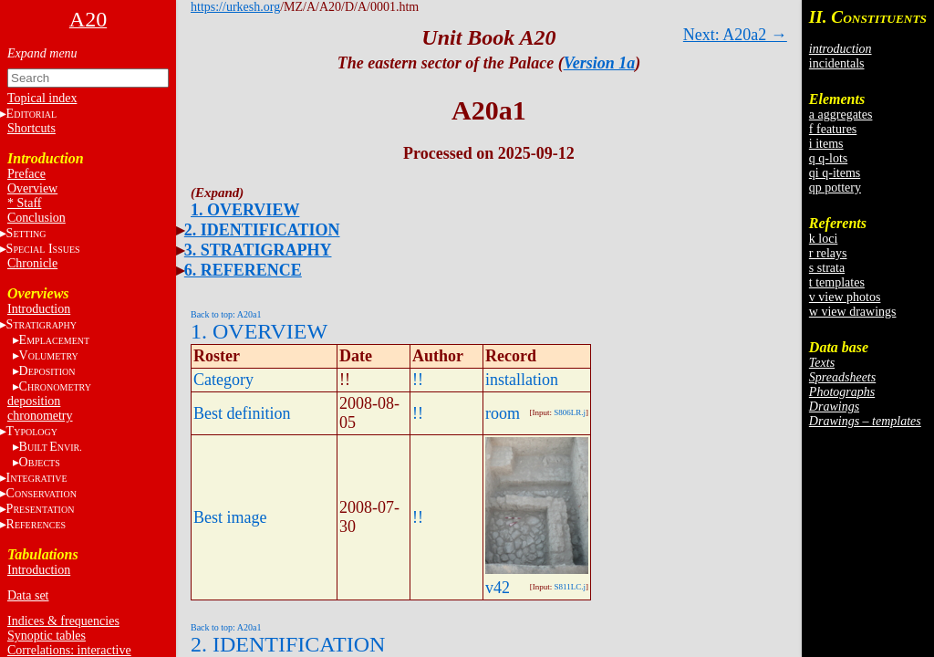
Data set (27, 595)
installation (521, 379)
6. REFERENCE (243, 270)
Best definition (242, 413)
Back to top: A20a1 (226, 314)
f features (832, 129)
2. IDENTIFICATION (262, 230)
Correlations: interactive (69, 650)
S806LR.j (570, 412)
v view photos (845, 297)
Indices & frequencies (63, 621)
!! (417, 379)
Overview (32, 188)
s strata (827, 268)
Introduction (38, 309)
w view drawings (853, 311)
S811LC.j (570, 586)
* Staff (24, 203)
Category (223, 379)
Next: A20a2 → (735, 35)
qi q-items (834, 173)
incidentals (837, 63)
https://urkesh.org (235, 7)
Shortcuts (31, 128)
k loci (823, 238)
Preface (26, 174)
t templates (837, 282)
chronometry (40, 415)
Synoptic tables (46, 635)
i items (826, 144)
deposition (33, 401)
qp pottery (835, 187)
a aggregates (841, 114)
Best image (229, 517)
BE (50, 447)
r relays (828, 253)
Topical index (42, 98)
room (502, 413)
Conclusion (36, 217)
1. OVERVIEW (245, 210)
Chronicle (32, 263)
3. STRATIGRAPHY (258, 250)
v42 (497, 588)
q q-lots (828, 158)
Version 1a (600, 63)
